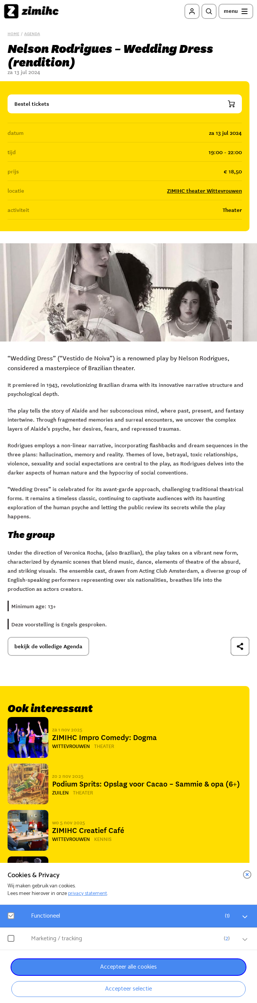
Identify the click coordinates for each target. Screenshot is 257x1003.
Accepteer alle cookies (128, 967)
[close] (247, 874)
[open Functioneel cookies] (245, 917)
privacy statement (87, 893)
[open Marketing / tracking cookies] (245, 939)
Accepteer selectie (128, 989)
